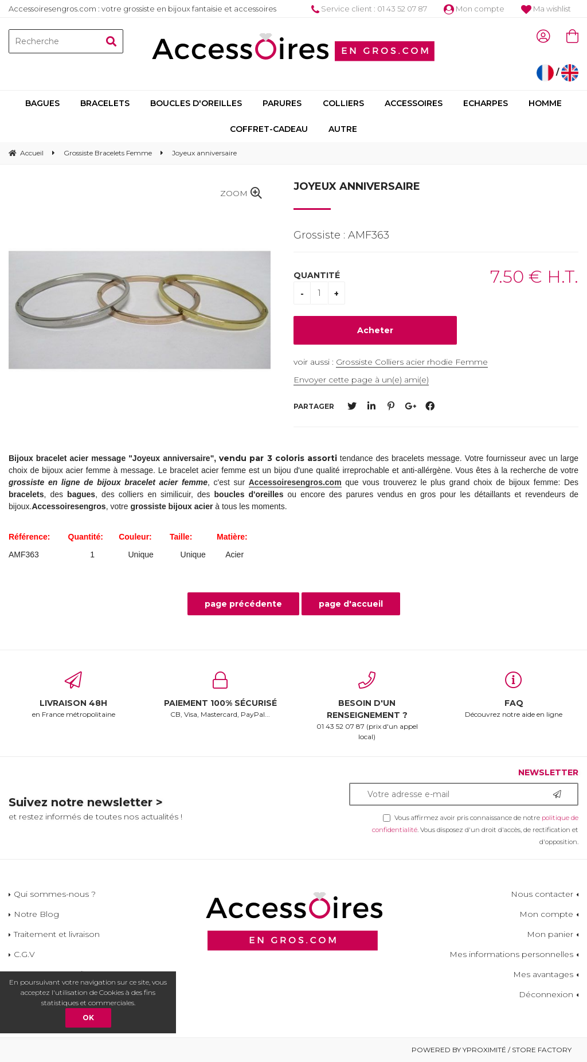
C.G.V (24, 954)
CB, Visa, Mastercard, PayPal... (220, 695)
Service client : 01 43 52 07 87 (369, 8)
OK (88, 1017)
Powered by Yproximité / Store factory (492, 1049)
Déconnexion (546, 994)
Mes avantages (543, 974)
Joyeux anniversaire (357, 186)
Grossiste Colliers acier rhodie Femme (412, 362)
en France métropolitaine (73, 695)
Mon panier (550, 934)
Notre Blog (36, 914)
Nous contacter (542, 894)
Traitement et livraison (57, 934)
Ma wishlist (546, 8)
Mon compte (474, 8)
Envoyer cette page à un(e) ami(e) (361, 379)
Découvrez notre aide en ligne (514, 695)
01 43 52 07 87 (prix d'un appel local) (367, 706)
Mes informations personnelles (511, 954)
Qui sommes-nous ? (55, 894)
